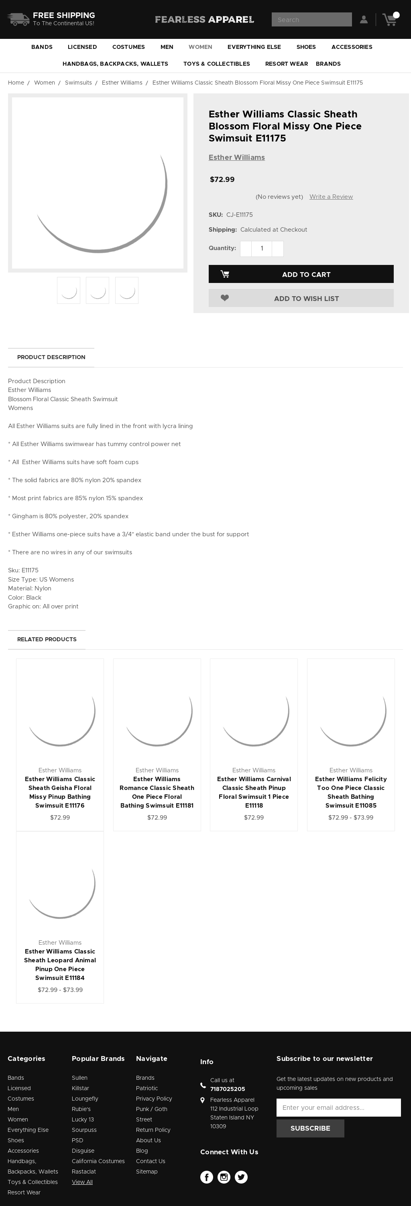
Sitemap (147, 1172)
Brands (332, 64)
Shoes (310, 47)
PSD (77, 1140)
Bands (45, 47)
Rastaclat (84, 1172)
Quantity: (222, 248)
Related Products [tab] (47, 639)
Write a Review (331, 197)
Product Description (51, 357)
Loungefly (85, 1099)
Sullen (79, 1078)
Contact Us (150, 1161)
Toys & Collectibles (220, 64)
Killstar (80, 1088)
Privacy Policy (154, 1099)
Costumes (132, 47)
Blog (142, 1151)
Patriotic (147, 1088)
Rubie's (81, 1109)
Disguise (83, 1151)
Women (204, 47)
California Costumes (98, 1161)
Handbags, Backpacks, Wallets (119, 64)
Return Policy (153, 1130)
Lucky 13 (83, 1120)
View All (82, 1182)
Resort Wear (286, 64)
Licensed (86, 47)
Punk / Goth (151, 1109)
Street (144, 1120)
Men (171, 47)
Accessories (356, 47)
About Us (148, 1140)
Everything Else (258, 47)
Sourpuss (84, 1130)
